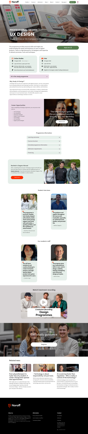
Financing (44, 152)
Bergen (23, 418)
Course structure (44, 141)
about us (14, 422)
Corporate (59, 420)
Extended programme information (44, 145)
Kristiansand (10, 419)
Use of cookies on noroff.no (38, 418)
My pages (64, 2)
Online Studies (18, 58)
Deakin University (15, 171)
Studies (27, 2)
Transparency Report (37, 420)
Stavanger (27, 418)
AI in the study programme (29, 76)
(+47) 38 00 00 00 (62, 429)
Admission (40, 2)
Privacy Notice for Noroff (37, 415)
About (51, 2)
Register (44, 344)
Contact (57, 2)
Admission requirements (44, 149)
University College (12, 417)
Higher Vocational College (21, 417)
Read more (62, 121)
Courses (33, 2)
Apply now (72, 2)
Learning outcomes (44, 137)
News (46, 2)
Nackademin (10, 421)
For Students (59, 415)
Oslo (45, 58)
